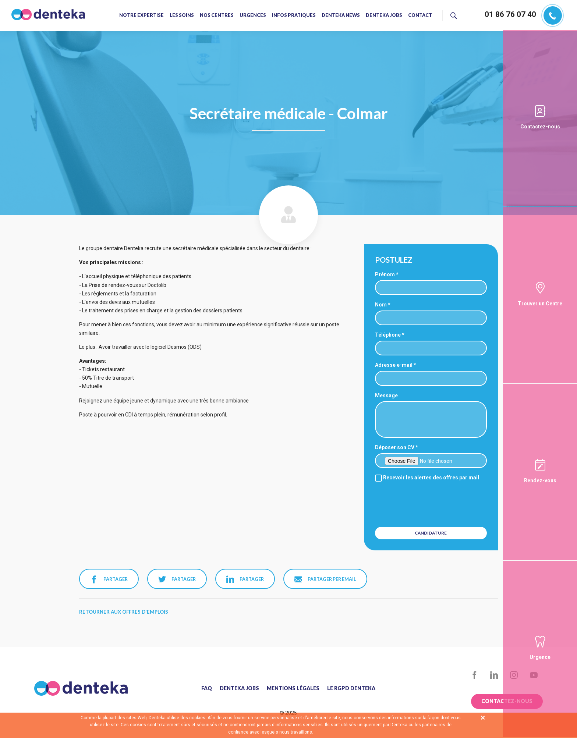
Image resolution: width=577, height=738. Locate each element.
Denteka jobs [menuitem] (384, 15)
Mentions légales (293, 688)
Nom (381, 305)
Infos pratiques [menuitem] (294, 15)
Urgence (540, 657)
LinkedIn (494, 675)
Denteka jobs (239, 688)
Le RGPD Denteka (351, 688)
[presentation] (432, 503)
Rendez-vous (540, 480)
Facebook (474, 675)
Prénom (385, 274)
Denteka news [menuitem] (341, 15)
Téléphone (388, 335)
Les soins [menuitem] (182, 15)
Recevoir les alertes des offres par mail (427, 477)
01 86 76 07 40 (510, 14)
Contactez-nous (540, 126)
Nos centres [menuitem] (217, 15)
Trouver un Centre (540, 303)
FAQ (206, 688)
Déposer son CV (394, 447)
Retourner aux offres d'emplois (123, 612)
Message (386, 395)
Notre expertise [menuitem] (141, 15)
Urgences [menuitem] (253, 15)
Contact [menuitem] (420, 15)
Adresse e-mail (394, 365)
